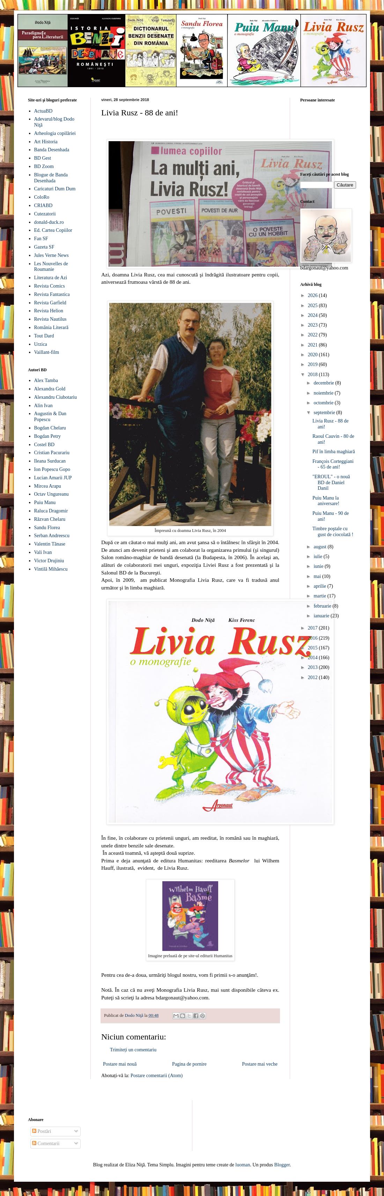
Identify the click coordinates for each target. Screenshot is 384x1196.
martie (320, 596)
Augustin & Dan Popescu (50, 416)
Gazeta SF (44, 247)
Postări (41, 1131)
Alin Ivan (43, 405)
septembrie (324, 412)
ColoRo (42, 197)
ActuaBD (43, 111)
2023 (313, 325)
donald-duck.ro (49, 222)
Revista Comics (49, 286)
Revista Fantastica (52, 294)
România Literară (51, 327)
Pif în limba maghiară (333, 451)
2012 (313, 677)
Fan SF (41, 238)
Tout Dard (44, 335)
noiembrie (323, 393)
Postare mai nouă (119, 1064)
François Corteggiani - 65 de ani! (333, 464)
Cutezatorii (45, 213)
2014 (313, 657)
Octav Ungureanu (51, 494)
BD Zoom (44, 166)
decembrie (324, 383)
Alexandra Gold (50, 388)
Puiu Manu (45, 502)
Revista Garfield (50, 302)
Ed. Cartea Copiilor (53, 230)
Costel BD (44, 444)
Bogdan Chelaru (50, 428)
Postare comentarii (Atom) (157, 1075)
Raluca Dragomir (51, 510)
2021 (313, 345)
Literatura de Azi (50, 277)
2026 (313, 295)
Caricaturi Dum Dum (55, 188)
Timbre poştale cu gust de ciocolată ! (332, 531)
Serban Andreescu (51, 535)
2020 (313, 354)
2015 (313, 647)
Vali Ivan (43, 552)
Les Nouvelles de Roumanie (51, 266)
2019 (313, 364)
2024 (313, 315)
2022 (313, 334)
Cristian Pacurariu (51, 452)
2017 (313, 628)
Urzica (40, 344)
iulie (318, 556)
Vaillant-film (46, 352)
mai (317, 576)
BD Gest (42, 158)
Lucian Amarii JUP (53, 477)
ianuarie (322, 615)
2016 (313, 638)
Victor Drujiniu (49, 560)
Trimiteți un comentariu (133, 1049)
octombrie (323, 402)
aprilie (320, 586)
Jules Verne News (51, 255)
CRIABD (43, 205)
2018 (313, 374)
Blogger (282, 1164)
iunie (319, 566)
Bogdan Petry (47, 436)
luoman (242, 1164)
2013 (313, 667)
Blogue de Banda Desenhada (51, 177)
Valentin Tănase (50, 544)
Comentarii (46, 1143)
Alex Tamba (46, 380)
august (320, 546)
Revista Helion (49, 310)
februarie (322, 606)
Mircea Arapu (47, 486)
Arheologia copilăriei (55, 133)
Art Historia (46, 141)
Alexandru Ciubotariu (55, 397)
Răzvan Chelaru (50, 519)
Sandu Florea (47, 527)
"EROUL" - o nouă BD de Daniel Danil (331, 482)
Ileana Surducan (50, 461)
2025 (313, 305)
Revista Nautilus (50, 319)
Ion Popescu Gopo (52, 469)
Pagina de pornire (189, 1064)
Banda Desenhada (51, 149)
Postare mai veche (260, 1064)
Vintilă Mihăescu (51, 569)
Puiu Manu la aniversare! (325, 500)
